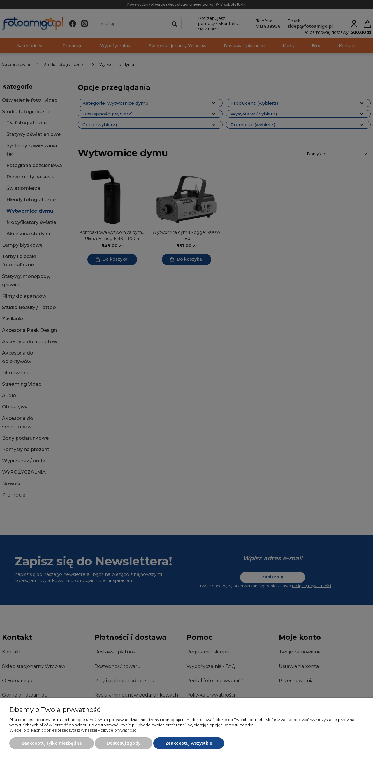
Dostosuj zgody (123, 743)
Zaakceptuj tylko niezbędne (51, 743)
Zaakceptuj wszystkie (188, 743)
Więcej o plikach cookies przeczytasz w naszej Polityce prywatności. (73, 730)
